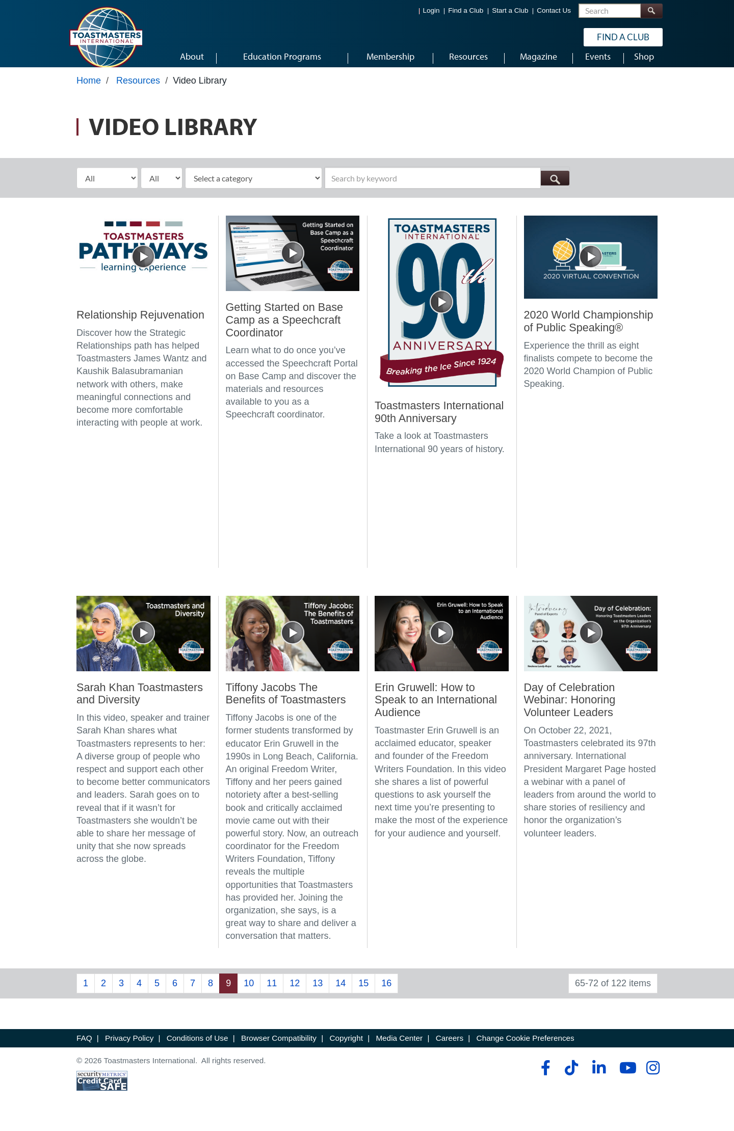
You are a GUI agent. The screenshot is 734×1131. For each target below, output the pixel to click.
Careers (449, 1047)
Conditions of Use (197, 1047)
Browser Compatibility (279, 1047)
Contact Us (554, 10)
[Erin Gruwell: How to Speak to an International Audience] (442, 642)
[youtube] (625, 1077)
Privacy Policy (129, 1047)
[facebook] (544, 1077)
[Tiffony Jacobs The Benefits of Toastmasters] (293, 642)
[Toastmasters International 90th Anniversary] (442, 311)
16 (386, 992)
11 (272, 992)
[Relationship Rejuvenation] (143, 266)
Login (431, 10)
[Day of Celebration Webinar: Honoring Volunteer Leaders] (591, 642)
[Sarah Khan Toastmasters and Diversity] (143, 642)
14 (340, 992)
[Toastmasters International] (105, 36)
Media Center (399, 1047)
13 (317, 992)
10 (249, 992)
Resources (138, 90)
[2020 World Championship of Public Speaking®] (591, 266)
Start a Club (510, 10)
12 (295, 992)
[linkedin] (598, 1077)
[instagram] (652, 1077)
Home (88, 90)
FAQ (84, 1047)
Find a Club (465, 10)
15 (363, 992)
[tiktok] (571, 1077)
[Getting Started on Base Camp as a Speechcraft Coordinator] (293, 262)
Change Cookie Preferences (525, 1047)
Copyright (345, 1047)
